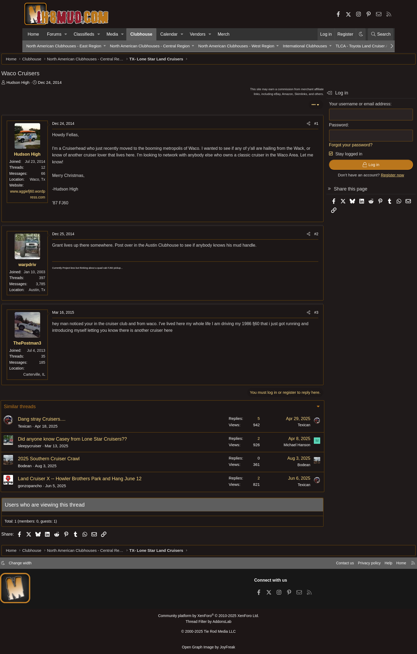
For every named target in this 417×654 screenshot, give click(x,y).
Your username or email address (334, 106)
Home (33, 34)
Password (313, 127)
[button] (66, 34)
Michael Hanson (271, 447)
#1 (291, 126)
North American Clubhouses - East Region (63, 46)
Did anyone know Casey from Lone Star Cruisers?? (98, 441)
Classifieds (84, 34)
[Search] (380, 34)
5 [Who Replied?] (233, 421)
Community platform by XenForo (208, 618)
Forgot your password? (326, 147)
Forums (54, 34)
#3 (291, 315)
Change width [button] (48, 565)
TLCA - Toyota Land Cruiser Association (371, 46)
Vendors (198, 34)
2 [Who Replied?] (233, 441)
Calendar (169, 34)
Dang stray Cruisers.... (67, 421)
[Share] (283, 126)
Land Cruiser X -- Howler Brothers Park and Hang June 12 (105, 481)
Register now (367, 177)
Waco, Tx (62, 182)
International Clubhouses (305, 46)
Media (112, 34)
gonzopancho (56, 488)
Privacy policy (340, 565)
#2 (291, 236)
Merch (224, 34)
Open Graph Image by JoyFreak (208, 647)
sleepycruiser (55, 448)
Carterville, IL (59, 377)
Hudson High (43, 85)
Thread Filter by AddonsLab (208, 624)
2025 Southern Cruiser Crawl (74, 461)
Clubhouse (141, 34)
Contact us (314, 565)
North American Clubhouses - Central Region (150, 46)
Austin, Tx (62, 292)
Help (361, 565)
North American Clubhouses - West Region (236, 46)
